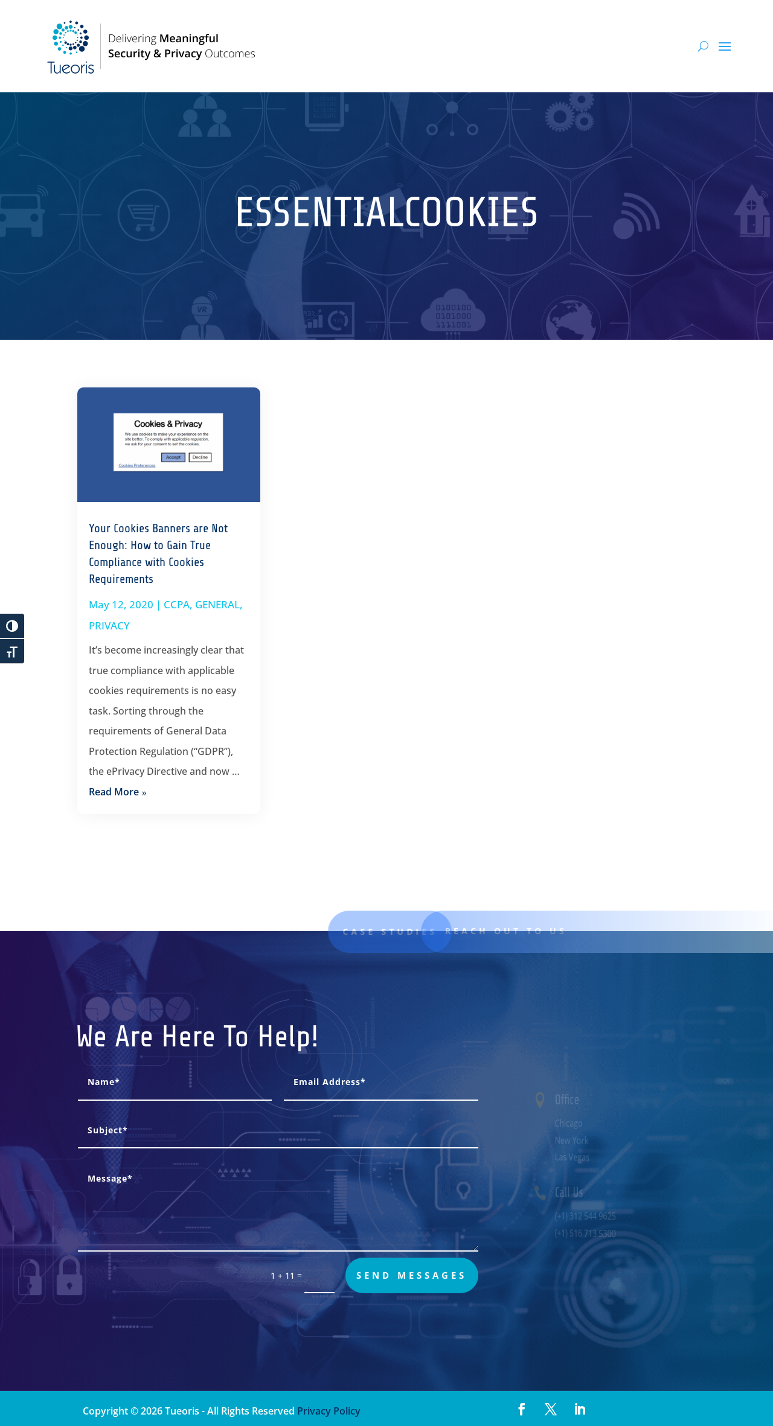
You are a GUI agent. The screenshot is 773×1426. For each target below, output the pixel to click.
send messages (411, 1275)
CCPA (177, 604)
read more (114, 791)
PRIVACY (109, 625)
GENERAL (217, 604)
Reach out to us (517, 931)
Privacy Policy (328, 1411)
